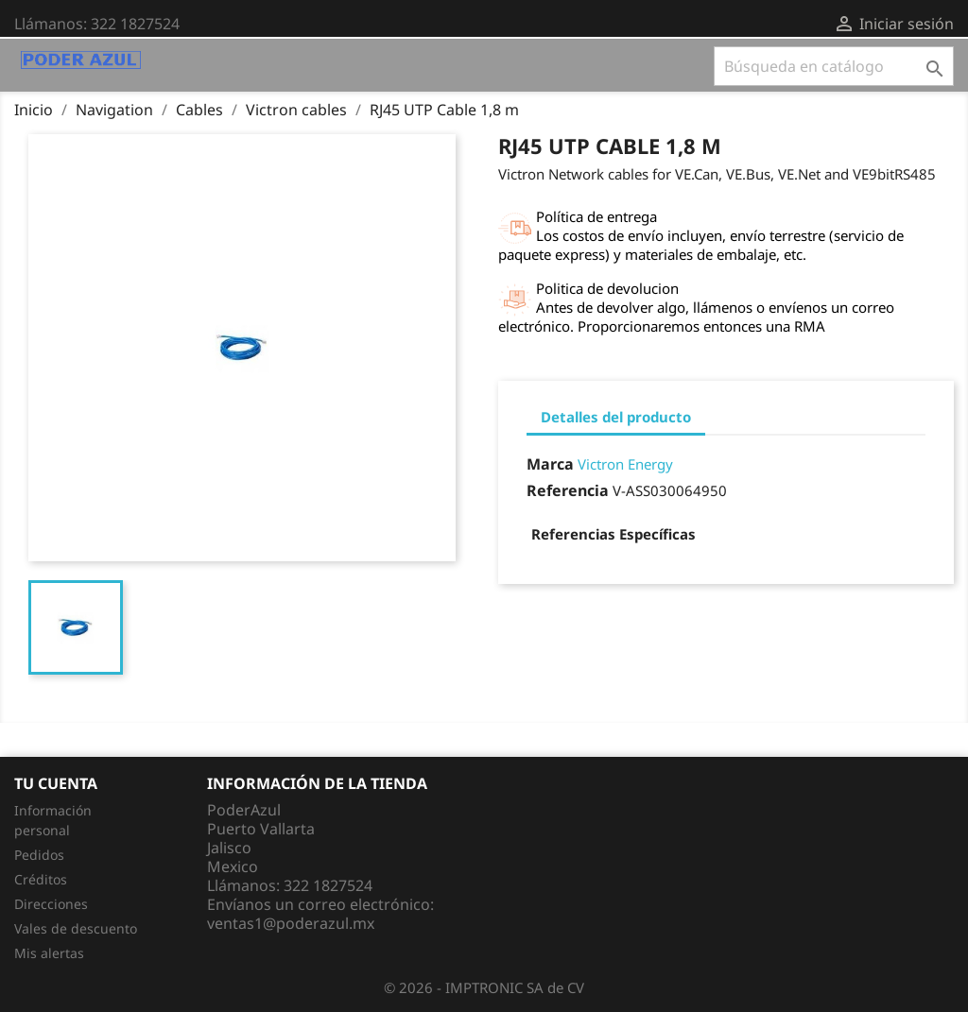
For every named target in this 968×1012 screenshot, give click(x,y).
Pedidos (39, 855)
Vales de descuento (75, 928)
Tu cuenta (55, 783)
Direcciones (51, 904)
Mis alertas (49, 953)
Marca (550, 464)
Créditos (40, 879)
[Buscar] (834, 66)
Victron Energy (625, 464)
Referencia (568, 490)
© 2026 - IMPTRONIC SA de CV (484, 987)
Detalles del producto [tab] (616, 416)
